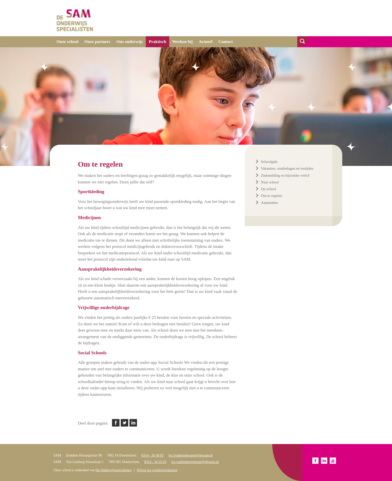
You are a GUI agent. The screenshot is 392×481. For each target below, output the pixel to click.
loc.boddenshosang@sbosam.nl (190, 455)
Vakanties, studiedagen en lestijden (287, 168)
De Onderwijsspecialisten (113, 470)
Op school (268, 189)
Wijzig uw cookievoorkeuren (157, 470)
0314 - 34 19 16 (155, 462)
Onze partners (97, 41)
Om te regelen (271, 196)
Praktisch (157, 41)
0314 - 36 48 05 (153, 455)
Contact (225, 41)
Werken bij (182, 41)
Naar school (270, 182)
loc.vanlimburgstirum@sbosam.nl (195, 462)
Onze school (67, 41)
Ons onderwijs (129, 41)
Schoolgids (269, 162)
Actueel (205, 41)
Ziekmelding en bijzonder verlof (285, 175)
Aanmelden (269, 203)
